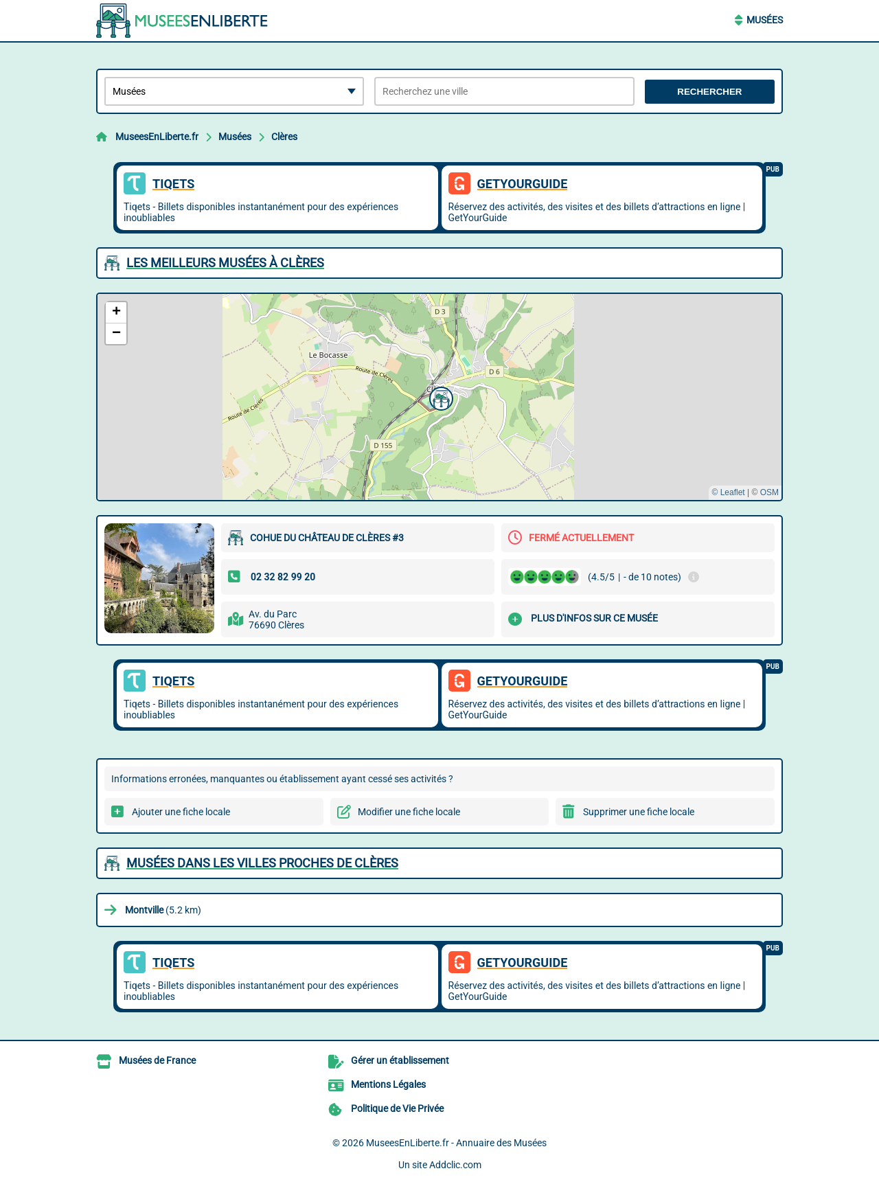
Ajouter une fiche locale (181, 811)
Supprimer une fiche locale (638, 811)
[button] (439, 397)
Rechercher (709, 92)
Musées (764, 19)
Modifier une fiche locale (409, 811)
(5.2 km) (163, 909)
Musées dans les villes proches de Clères (262, 863)
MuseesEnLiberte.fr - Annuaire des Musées (456, 1142)
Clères (284, 136)
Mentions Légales (388, 1084)
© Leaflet (727, 492)
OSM (769, 492)
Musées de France (157, 1060)
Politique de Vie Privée (397, 1108)
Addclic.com (455, 1164)
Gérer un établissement (400, 1060)
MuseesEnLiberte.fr (156, 136)
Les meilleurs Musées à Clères (225, 262)
